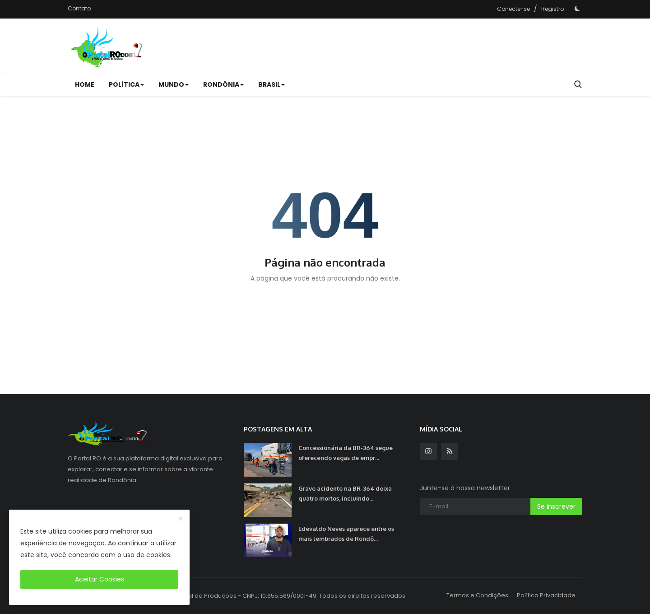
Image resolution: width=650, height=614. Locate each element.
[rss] (449, 451)
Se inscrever (556, 506)
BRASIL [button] (271, 84)
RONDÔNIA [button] (223, 84)
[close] (180, 519)
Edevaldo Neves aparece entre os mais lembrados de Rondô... (346, 533)
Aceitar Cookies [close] (99, 579)
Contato (79, 8)
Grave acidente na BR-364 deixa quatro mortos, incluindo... (345, 493)
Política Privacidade (546, 595)
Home (84, 84)
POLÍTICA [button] (126, 84)
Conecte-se (513, 9)
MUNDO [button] (173, 84)
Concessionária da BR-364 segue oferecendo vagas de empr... (345, 452)
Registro (552, 9)
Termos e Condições (477, 595)
